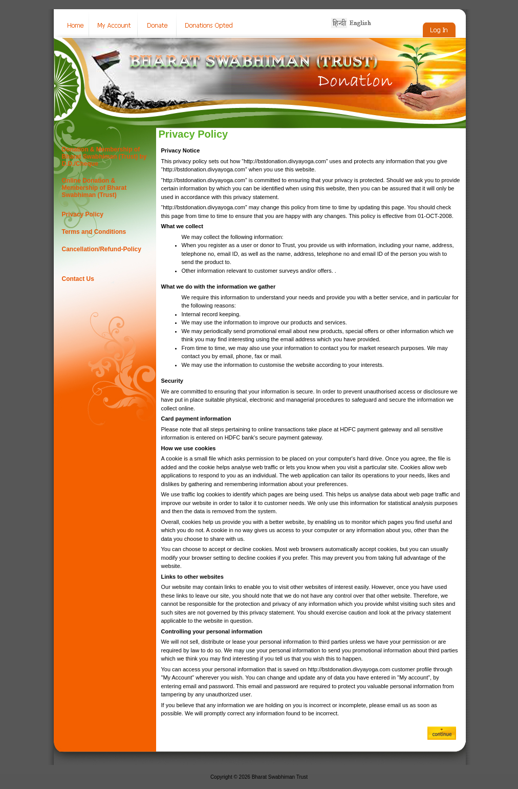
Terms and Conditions (94, 231)
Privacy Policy (82, 214)
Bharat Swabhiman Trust (280, 777)
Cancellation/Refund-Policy (101, 249)
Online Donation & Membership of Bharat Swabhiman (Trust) (94, 188)
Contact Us (78, 278)
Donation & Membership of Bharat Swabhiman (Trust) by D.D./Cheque (104, 156)
